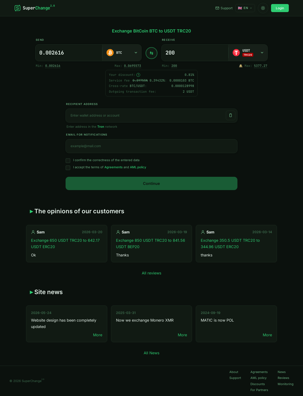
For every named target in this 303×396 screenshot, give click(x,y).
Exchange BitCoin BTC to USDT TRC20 (151, 30)
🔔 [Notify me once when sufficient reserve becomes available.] (241, 65)
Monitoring (286, 384)
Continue (151, 183)
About (233, 372)
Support (223, 8)
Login (280, 8)
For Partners (259, 390)
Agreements (113, 167)
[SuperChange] (34, 8)
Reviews (283, 378)
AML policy (138, 167)
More (97, 334)
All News (151, 352)
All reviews (151, 273)
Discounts (257, 384)
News (282, 372)
